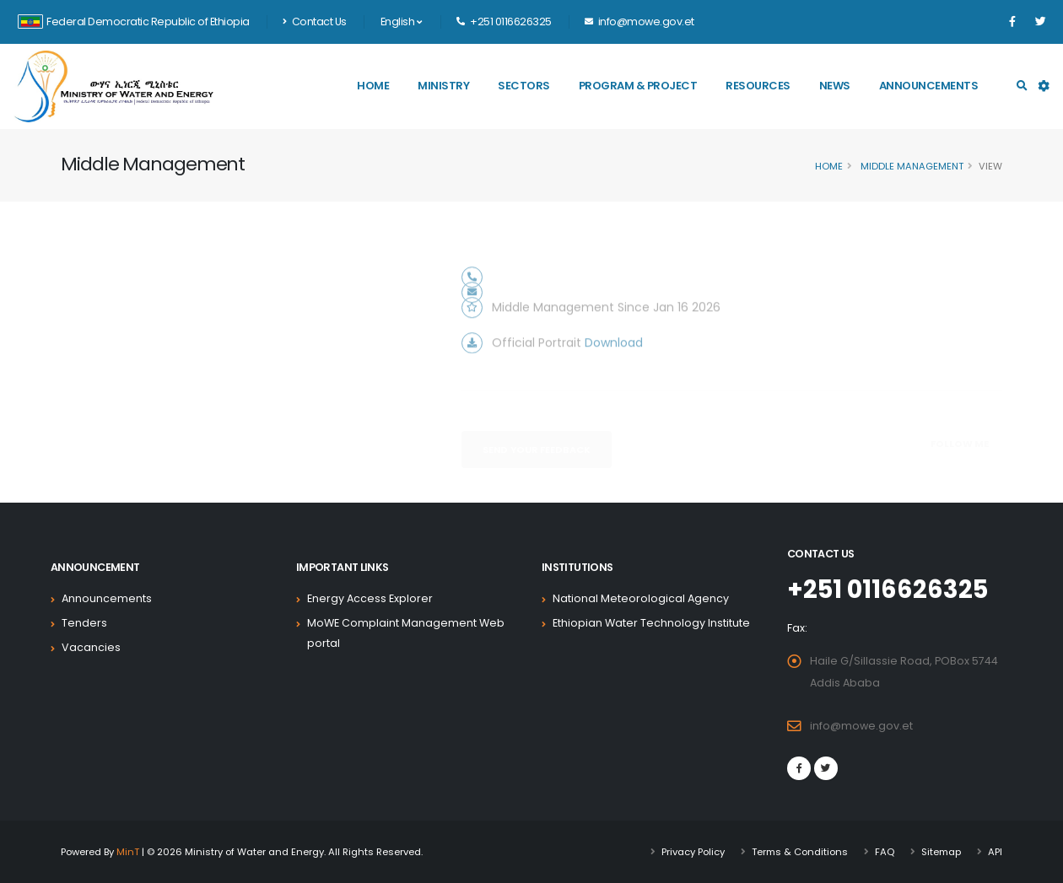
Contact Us (315, 21)
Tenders (84, 623)
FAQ (884, 852)
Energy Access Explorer (370, 598)
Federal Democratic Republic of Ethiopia (134, 21)
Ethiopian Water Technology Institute (651, 623)
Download (614, 362)
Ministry (443, 86)
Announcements (929, 86)
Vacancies (91, 647)
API (995, 852)
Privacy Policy (693, 852)
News (834, 86)
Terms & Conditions (800, 852)
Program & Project (638, 86)
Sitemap (941, 852)
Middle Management (910, 166)
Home (373, 86)
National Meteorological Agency (641, 598)
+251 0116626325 (887, 589)
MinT (127, 852)
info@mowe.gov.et (861, 726)
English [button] (401, 21)
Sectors (524, 86)
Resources (758, 86)
